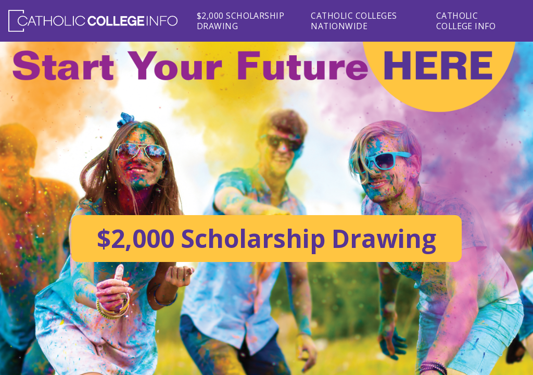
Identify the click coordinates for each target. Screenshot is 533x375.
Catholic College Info (466, 21)
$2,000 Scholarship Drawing (241, 21)
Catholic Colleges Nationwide (354, 21)
